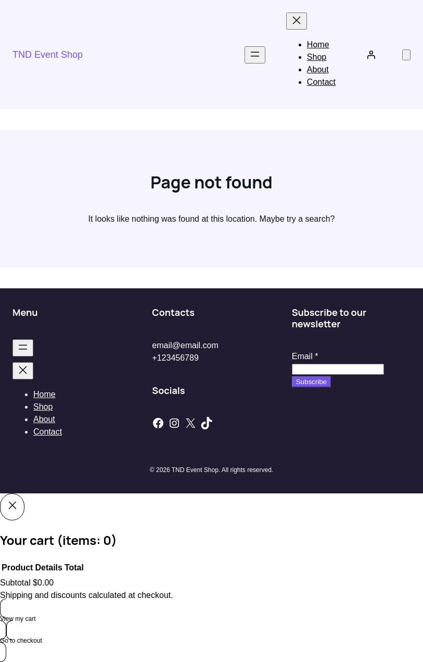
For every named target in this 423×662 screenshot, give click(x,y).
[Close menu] (296, 21)
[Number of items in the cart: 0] (406, 54)
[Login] (371, 54)
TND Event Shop (47, 54)
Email (305, 356)
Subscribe (311, 382)
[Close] (12, 506)
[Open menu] (255, 54)
